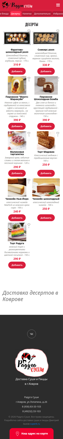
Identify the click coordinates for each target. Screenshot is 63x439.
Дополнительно (42, 13)
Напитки (27, 13)
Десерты (15, 13)
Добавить (17, 71)
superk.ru (35, 423)
